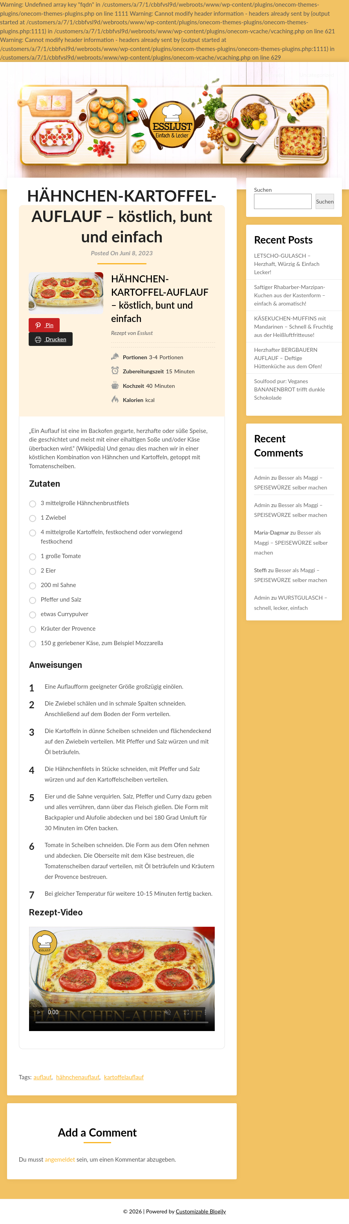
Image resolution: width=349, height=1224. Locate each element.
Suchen (263, 189)
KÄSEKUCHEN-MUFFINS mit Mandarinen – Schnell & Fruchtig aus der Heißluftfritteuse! (293, 326)
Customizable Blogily (201, 1211)
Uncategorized (316, 74)
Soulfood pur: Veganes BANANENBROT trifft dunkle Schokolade (289, 389)
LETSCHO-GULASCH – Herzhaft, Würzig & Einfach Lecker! (287, 263)
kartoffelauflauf (124, 1076)
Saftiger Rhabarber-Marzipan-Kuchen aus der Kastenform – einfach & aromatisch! (289, 295)
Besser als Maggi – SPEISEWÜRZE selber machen (290, 542)
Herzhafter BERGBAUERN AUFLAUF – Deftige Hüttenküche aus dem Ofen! (288, 357)
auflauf (42, 1076)
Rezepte (273, 74)
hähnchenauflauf (77, 1076)
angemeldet (60, 1159)
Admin (262, 477)
